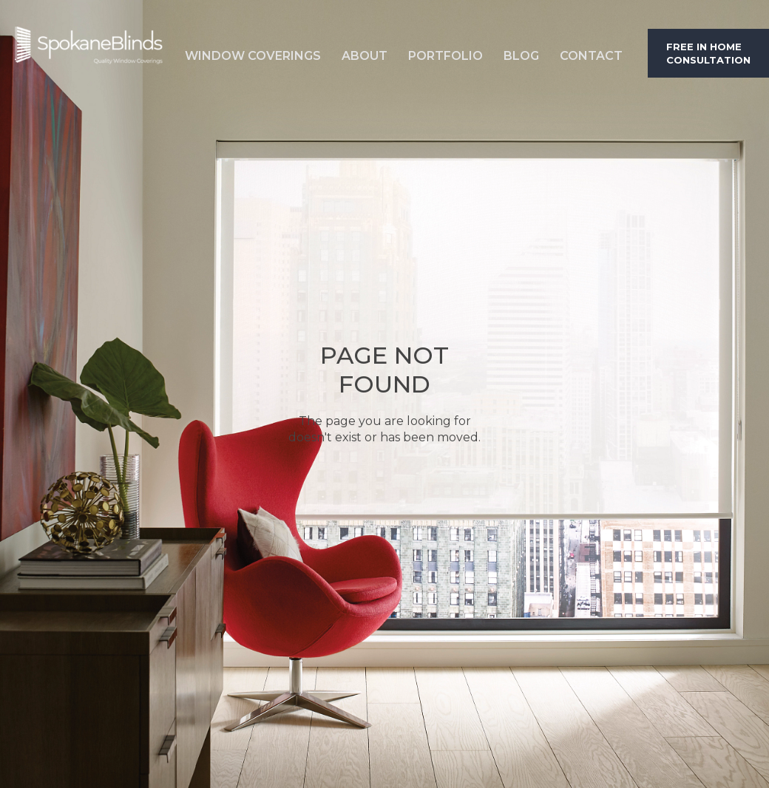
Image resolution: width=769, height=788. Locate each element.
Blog (521, 56)
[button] (253, 52)
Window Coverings (253, 56)
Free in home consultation (708, 53)
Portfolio (445, 56)
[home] (89, 53)
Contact (591, 56)
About (364, 56)
